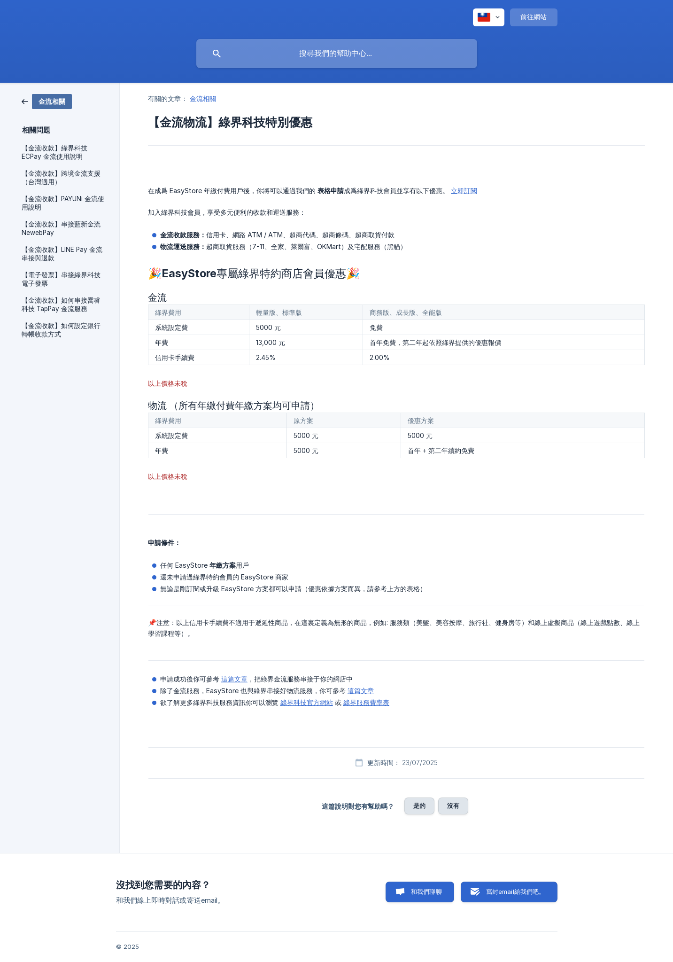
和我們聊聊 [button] (426, 891)
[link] (47, 100)
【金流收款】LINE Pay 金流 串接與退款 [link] (62, 254)
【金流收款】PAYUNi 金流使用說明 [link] (63, 203)
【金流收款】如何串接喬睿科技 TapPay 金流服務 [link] (61, 305)
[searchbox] (336, 53)
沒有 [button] (453, 805)
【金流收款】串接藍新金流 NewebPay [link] (61, 228)
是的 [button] (419, 805)
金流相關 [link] (203, 98)
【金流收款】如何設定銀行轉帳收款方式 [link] (61, 330)
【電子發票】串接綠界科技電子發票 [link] (61, 279)
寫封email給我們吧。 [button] (515, 891)
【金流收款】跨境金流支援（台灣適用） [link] (61, 178)
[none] (488, 17)
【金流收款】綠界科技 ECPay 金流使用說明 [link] (54, 152)
